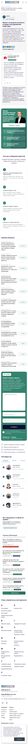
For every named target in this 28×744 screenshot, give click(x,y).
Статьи (3, 713)
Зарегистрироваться (10, 528)
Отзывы (3, 717)
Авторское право (6, 611)
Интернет (4, 641)
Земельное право (19, 634)
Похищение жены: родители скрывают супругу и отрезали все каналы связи (9, 364)
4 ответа (22, 246)
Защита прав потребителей (18, 631)
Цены (10, 719)
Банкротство (18, 608)
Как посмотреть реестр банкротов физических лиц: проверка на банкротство (13, 552)
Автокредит (4, 608)
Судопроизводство (6, 669)
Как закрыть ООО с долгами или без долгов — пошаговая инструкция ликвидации (14, 570)
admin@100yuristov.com (8, 694)
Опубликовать (14, 593)
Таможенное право (20, 664)
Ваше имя (7, 420)
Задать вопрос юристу (15, 715)
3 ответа (22, 268)
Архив (2, 715)
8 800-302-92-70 (5, 690)
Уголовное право (6, 675)
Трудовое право (19, 666)
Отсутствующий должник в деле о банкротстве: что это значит (13, 586)
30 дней (22, 460)
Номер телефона (9, 414)
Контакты (3, 711)
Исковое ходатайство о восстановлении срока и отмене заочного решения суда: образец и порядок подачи (8, 246)
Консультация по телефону (16, 713)
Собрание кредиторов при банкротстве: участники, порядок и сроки (13, 561)
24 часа (5, 460)
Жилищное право (6, 630)
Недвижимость (18, 656)
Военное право (5, 624)
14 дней (14, 460)
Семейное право (6, 664)
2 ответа (22, 291)
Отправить (14, 427)
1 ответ (22, 313)
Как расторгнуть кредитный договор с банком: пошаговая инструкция (14, 579)
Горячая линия (13, 711)
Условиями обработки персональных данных (13, 431)
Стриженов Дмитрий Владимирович (13, 56)
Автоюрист (4, 613)
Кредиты (16, 645)
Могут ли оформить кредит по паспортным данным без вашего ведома (12, 541)
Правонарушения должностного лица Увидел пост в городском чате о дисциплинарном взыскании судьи (9, 280)
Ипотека (3, 643)
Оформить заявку (14, 125)
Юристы (11, 709)
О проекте (3, 709)
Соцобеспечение (6, 666)
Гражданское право (20, 624)
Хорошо (19, 739)
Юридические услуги (14, 717)
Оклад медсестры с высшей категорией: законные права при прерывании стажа (9, 334)
